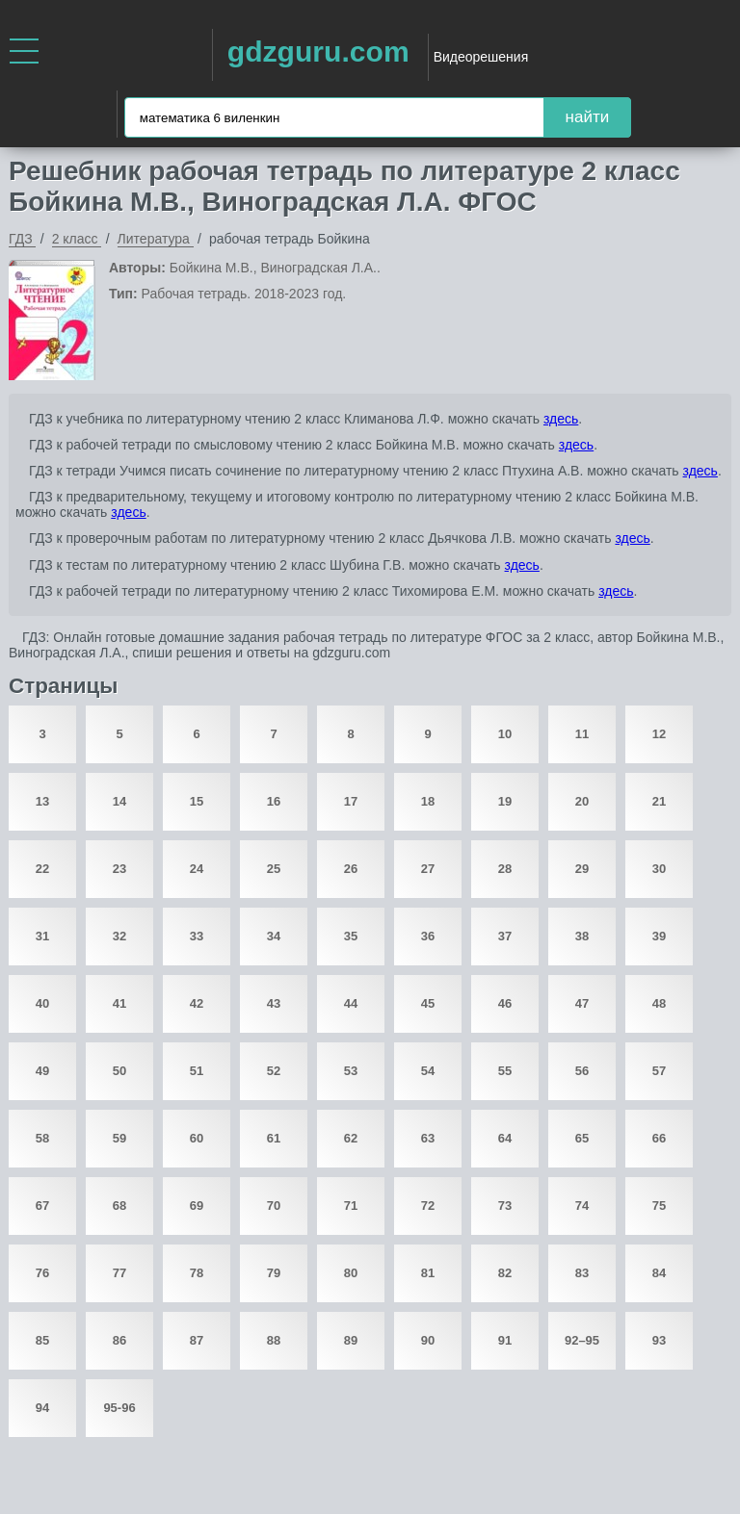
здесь (560, 418)
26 (350, 868)
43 (273, 1003)
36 (428, 936)
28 (505, 868)
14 (119, 801)
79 (273, 1273)
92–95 (582, 1340)
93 (659, 1340)
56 (582, 1071)
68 (119, 1205)
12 (659, 734)
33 (196, 936)
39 (659, 936)
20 (582, 801)
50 (119, 1071)
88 (273, 1340)
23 (119, 868)
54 (428, 1071)
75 (659, 1205)
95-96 (119, 1407)
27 (428, 868)
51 (196, 1071)
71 (350, 1205)
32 (119, 936)
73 (505, 1205)
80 (350, 1273)
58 (42, 1138)
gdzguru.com (318, 51)
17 (350, 801)
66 (659, 1138)
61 (273, 1138)
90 (428, 1340)
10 (505, 734)
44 (350, 1003)
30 (659, 868)
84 (659, 1273)
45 (428, 1003)
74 (582, 1205)
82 (505, 1273)
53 (350, 1071)
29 (582, 868)
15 (196, 801)
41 (119, 1003)
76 (42, 1273)
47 (582, 1003)
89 (350, 1340)
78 (196, 1273)
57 (659, 1071)
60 (196, 1138)
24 (196, 868)
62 (350, 1138)
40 (42, 1003)
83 (582, 1273)
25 (273, 868)
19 (505, 801)
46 (505, 1003)
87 (196, 1340)
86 (119, 1340)
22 (42, 868)
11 (582, 734)
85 (42, 1340)
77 (119, 1273)
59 (119, 1138)
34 (273, 936)
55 (505, 1071)
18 (428, 801)
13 (42, 801)
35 (350, 936)
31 (42, 936)
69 (196, 1205)
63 (428, 1138)
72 (428, 1205)
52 (273, 1071)
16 (273, 801)
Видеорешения (481, 56)
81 (428, 1273)
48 (659, 1003)
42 (196, 1003)
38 (582, 936)
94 (42, 1407)
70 (273, 1205)
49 (42, 1071)
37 (505, 936)
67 (42, 1205)
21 (659, 801)
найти (588, 117)
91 (505, 1340)
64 (505, 1138)
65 (582, 1138)
